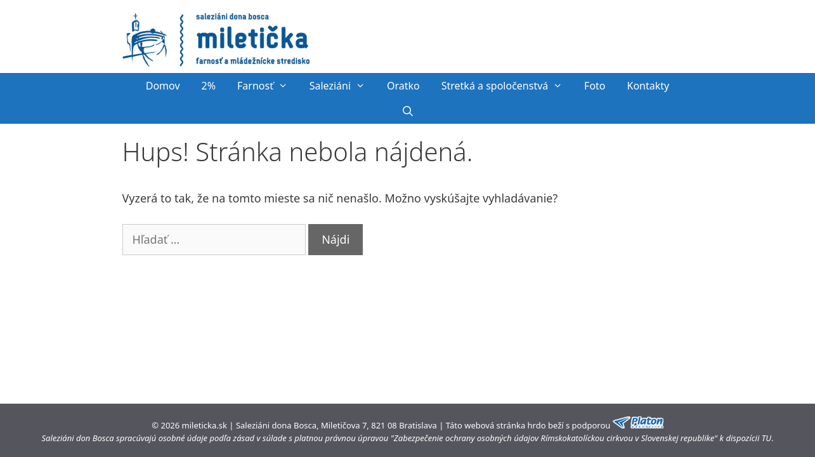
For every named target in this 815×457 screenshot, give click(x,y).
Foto (594, 86)
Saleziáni (343, 85)
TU (766, 438)
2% (209, 86)
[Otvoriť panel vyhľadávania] (407, 111)
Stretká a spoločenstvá (507, 85)
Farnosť (268, 85)
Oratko (403, 86)
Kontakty (648, 86)
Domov (163, 86)
